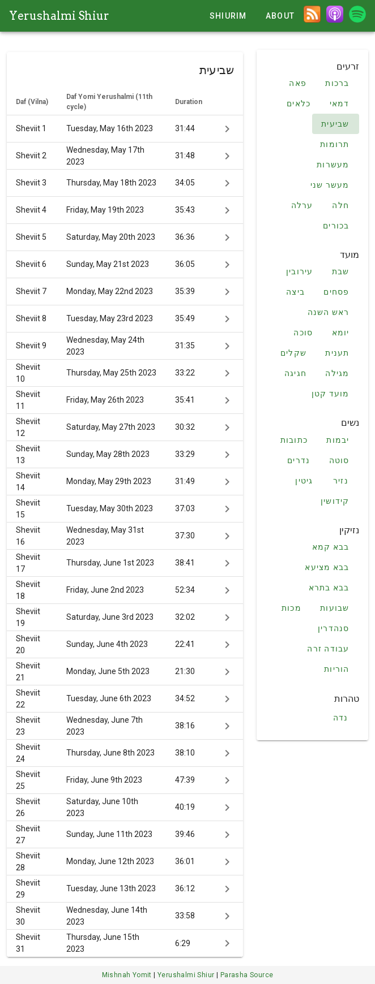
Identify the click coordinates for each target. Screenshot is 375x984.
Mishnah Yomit (128, 975)
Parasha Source (247, 975)
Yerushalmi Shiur (59, 16)
